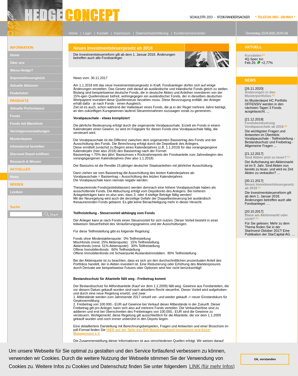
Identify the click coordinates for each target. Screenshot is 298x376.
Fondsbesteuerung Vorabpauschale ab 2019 (264, 124)
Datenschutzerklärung (152, 33)
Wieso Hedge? (21, 70)
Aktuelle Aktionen (24, 85)
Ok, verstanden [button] (265, 359)
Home (14, 55)
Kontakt (102, 33)
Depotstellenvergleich (27, 78)
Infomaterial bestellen (27, 146)
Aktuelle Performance (27, 108)
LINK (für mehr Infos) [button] (211, 366)
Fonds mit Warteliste (26, 123)
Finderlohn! (19, 93)
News (14, 177)
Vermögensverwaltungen (30, 131)
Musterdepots (21, 139)
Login (87, 33)
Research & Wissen (25, 161)
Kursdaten (253, 55)
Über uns (17, 62)
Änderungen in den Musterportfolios (260, 94)
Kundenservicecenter (189, 33)
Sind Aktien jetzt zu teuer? (265, 157)
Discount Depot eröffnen (29, 154)
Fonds (15, 116)
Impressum (122, 33)
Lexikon (16, 192)
